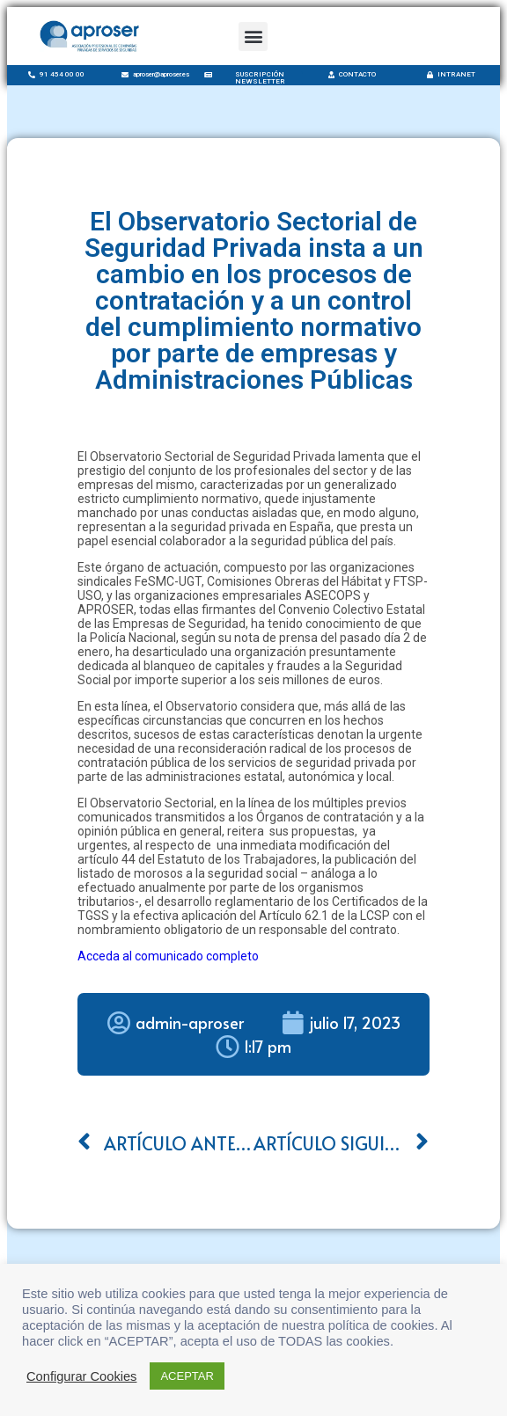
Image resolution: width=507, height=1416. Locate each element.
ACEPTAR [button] (186, 1376)
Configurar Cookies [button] (81, 1376)
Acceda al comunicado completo (168, 956)
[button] (253, 36)
